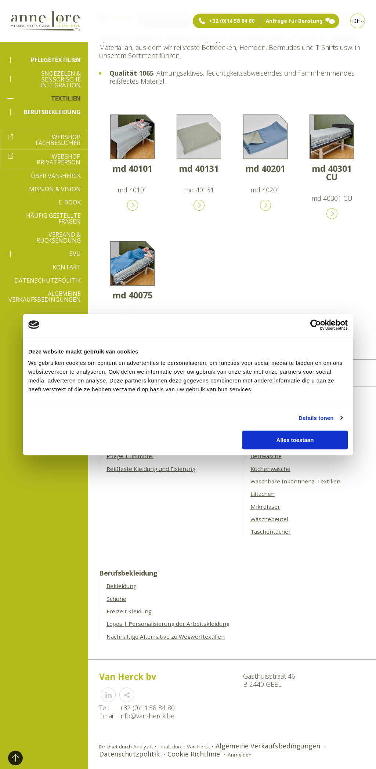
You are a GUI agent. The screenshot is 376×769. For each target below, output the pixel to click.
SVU (44, 254)
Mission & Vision (55, 189)
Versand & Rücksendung (58, 237)
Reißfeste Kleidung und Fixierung (150, 468)
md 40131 (199, 168)
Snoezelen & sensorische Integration (44, 79)
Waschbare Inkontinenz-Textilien (295, 481)
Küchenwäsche (270, 468)
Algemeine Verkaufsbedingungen (44, 297)
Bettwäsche (266, 456)
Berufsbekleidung (44, 112)
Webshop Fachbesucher (58, 140)
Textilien (44, 98)
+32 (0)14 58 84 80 (231, 21)
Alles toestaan (295, 440)
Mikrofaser (265, 506)
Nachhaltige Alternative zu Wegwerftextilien (165, 636)
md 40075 (132, 295)
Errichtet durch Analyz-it (126, 746)
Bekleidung (121, 586)
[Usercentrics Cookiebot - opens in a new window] (315, 324)
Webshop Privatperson (58, 159)
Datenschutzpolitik (47, 280)
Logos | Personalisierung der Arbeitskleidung (167, 623)
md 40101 (132, 168)
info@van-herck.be (146, 715)
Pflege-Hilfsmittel (129, 456)
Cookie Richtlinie (193, 754)
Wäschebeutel (269, 519)
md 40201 (265, 168)
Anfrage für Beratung (294, 21)
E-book (70, 202)
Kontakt (67, 267)
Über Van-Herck (56, 176)
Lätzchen (262, 493)
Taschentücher (270, 531)
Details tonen (316, 418)
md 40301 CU (332, 173)
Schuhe (116, 598)
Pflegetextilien (44, 60)
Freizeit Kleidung (129, 611)
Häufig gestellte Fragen (53, 218)
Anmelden (240, 754)
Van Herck (198, 746)
